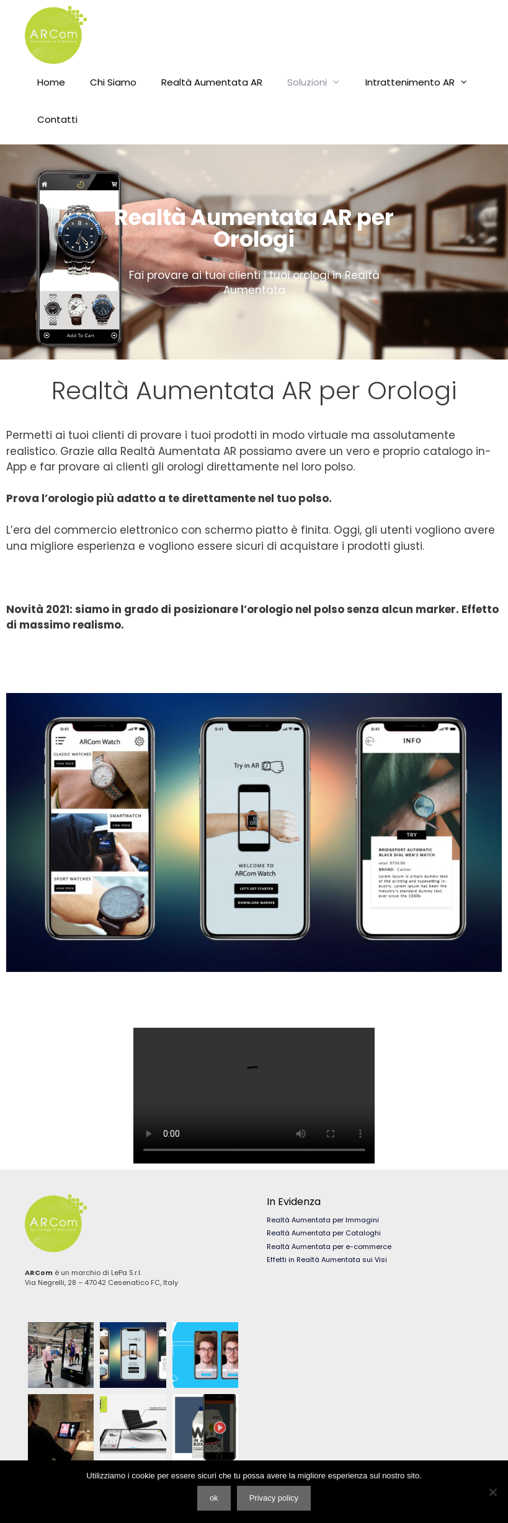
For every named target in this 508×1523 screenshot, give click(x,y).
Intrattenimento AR (423, 82)
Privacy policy (273, 1498)
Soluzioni (320, 82)
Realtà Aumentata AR (211, 82)
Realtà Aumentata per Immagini (323, 1220)
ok (214, 1498)
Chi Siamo (113, 82)
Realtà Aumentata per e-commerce (329, 1247)
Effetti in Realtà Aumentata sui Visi (327, 1260)
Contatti (57, 119)
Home (51, 82)
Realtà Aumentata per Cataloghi (324, 1233)
